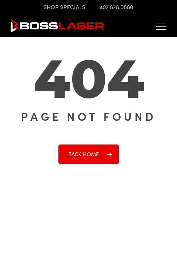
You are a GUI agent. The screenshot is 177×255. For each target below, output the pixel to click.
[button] (161, 26)
